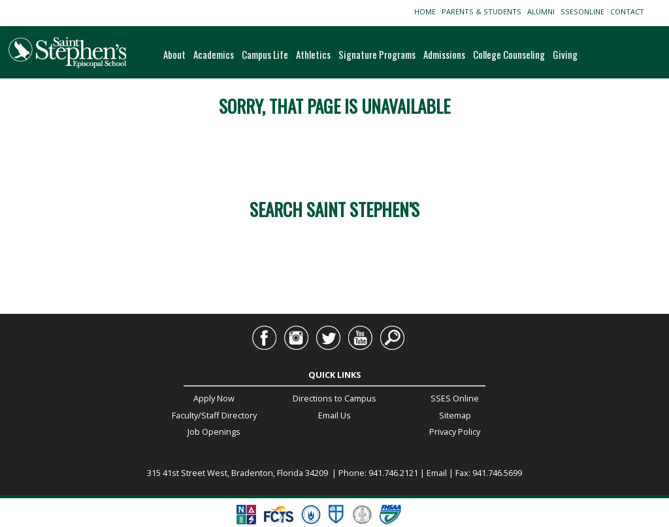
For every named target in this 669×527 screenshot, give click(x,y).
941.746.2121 (393, 473)
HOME (427, 11)
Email (437, 473)
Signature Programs (377, 54)
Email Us (334, 415)
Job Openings (214, 431)
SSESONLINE (584, 11)
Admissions (444, 54)
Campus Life (265, 54)
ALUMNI (543, 11)
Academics (213, 54)
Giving (565, 54)
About (174, 54)
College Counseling (509, 54)
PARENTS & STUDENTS (483, 11)
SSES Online (455, 398)
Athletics (313, 54)
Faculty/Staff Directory (214, 415)
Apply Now (214, 398)
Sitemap (455, 415)
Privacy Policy (454, 431)
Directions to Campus (334, 398)
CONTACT (629, 11)
